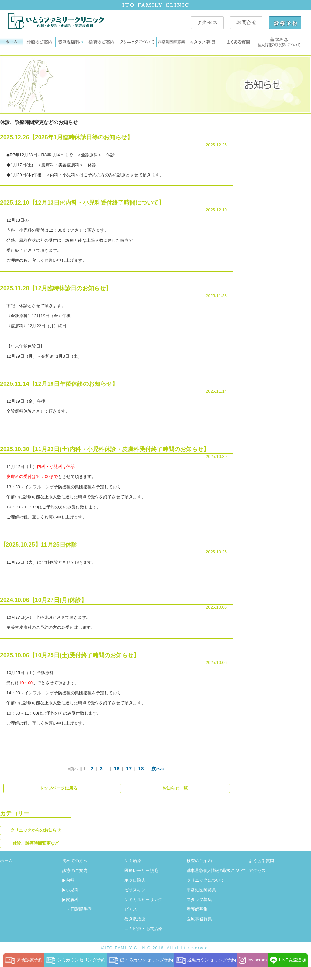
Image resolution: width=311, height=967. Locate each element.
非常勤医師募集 (201, 889)
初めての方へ (74, 860)
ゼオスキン (134, 889)
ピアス (130, 909)
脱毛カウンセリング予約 (206, 960)
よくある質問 (261, 860)
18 (141, 768)
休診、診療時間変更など (36, 843)
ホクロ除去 (134, 880)
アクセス (257, 870)
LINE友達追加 (288, 960)
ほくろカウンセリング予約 (141, 960)
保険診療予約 (23, 960)
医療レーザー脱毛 (141, 870)
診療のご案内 (74, 870)
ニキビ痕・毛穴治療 (143, 928)
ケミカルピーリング (143, 899)
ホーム (6, 860)
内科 (68, 880)
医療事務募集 (199, 919)
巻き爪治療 (134, 919)
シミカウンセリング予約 (76, 960)
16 (117, 768)
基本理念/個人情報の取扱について (216, 870)
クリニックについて (206, 880)
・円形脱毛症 (77, 909)
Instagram (252, 960)
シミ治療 (132, 860)
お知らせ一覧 (175, 788)
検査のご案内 (199, 860)
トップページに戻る (58, 788)
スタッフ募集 (199, 899)
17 (129, 768)
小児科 (70, 889)
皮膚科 (70, 899)
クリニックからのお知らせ (35, 830)
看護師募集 (197, 909)
